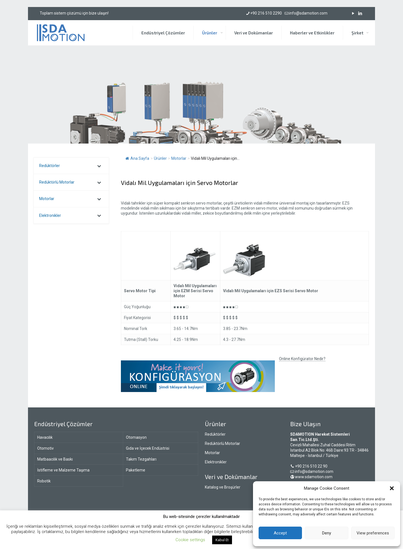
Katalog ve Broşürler (222, 487)
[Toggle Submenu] (99, 166)
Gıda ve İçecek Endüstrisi (147, 448)
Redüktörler (215, 434)
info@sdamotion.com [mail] (308, 13)
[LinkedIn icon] (360, 13)
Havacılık (45, 437)
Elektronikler (216, 462)
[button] (392, 488)
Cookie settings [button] (190, 539)
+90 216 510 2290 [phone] (266, 13)
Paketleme (135, 470)
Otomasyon (136, 437)
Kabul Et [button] (222, 540)
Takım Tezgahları (141, 459)
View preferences (373, 533)
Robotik (44, 481)
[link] (198, 376)
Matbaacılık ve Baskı (55, 459)
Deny (326, 533)
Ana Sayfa (137, 158)
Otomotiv (45, 448)
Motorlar (212, 453)
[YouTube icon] (353, 13)
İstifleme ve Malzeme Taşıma (63, 470)
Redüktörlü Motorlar (222, 443)
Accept (280, 533)
